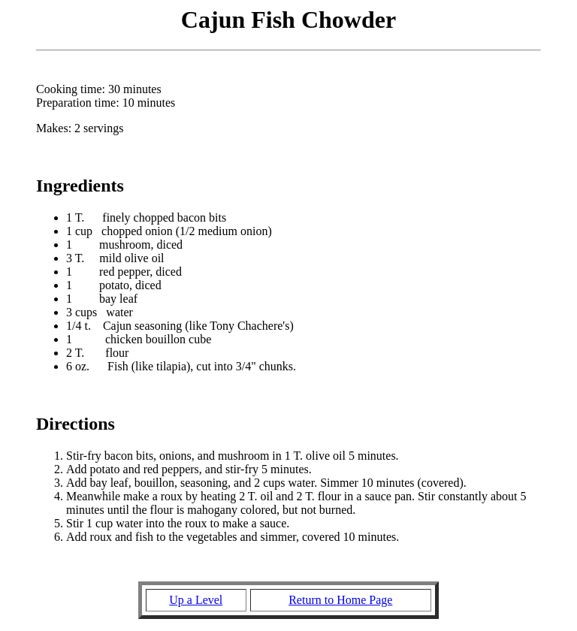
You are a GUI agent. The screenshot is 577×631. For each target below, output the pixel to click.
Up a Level (195, 599)
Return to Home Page (340, 599)
